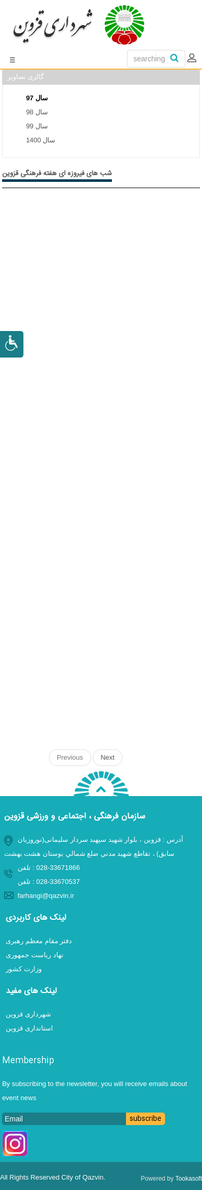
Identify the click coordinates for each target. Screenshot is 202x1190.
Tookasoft (188, 1178)
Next (107, 757)
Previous (70, 757)
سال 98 (37, 112)
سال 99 (37, 126)
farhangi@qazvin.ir (46, 896)
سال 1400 (41, 140)
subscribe (145, 1119)
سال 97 (37, 98)
